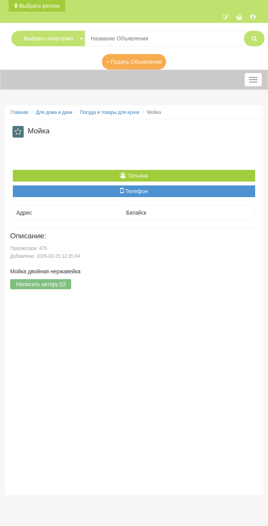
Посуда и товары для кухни (109, 112)
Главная (19, 112)
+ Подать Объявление (134, 62)
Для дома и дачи (54, 112)
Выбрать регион (37, 6)
